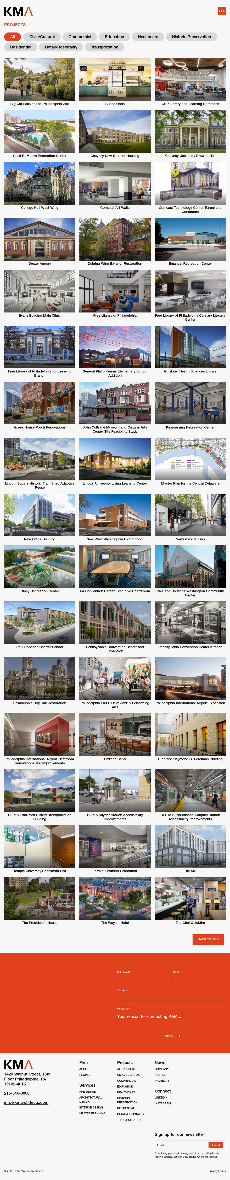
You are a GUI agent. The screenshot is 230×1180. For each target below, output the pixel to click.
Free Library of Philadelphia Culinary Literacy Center (190, 317)
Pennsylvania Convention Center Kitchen (190, 647)
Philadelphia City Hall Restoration (39, 703)
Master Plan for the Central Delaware (190, 483)
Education (114, 36)
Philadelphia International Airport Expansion (190, 703)
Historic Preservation (191, 36)
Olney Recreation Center (39, 591)
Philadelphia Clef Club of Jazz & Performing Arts (115, 705)
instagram (163, 1103)
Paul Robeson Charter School (39, 647)
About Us (86, 1069)
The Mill (190, 871)
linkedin (161, 1097)
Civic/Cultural (42, 36)
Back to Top (208, 939)
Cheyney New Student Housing (115, 156)
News (160, 1062)
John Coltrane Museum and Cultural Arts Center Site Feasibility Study (115, 429)
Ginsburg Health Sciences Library (190, 371)
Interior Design (91, 1107)
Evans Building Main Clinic (40, 315)
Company (123, 990)
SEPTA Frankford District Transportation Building (39, 817)
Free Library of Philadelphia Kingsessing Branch (39, 373)
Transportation (104, 47)
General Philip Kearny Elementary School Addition (115, 373)
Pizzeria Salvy (115, 759)
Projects (125, 1062)
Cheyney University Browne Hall (190, 156)
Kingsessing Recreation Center (190, 427)
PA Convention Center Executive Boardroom (115, 591)
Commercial (80, 36)
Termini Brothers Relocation (115, 871)
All (12, 36)
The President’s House (39, 923)
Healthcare (148, 36)
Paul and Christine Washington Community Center (190, 593)
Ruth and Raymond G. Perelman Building (190, 759)
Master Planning (92, 1113)
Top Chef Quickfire (190, 923)
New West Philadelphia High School (115, 539)
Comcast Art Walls (115, 208)
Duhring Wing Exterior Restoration (115, 263)
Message (123, 1008)
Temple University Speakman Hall (39, 871)
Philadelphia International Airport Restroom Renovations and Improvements (39, 761)
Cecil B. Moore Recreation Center (39, 156)
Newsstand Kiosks (190, 539)
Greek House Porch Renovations (39, 427)
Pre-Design (87, 1091)
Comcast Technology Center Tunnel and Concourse (190, 210)
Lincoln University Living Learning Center (115, 483)
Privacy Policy (217, 1171)
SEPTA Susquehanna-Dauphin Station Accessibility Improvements (190, 817)
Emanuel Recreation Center (190, 263)
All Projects (127, 1069)
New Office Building (39, 539)
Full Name (125, 972)
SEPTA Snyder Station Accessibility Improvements (115, 817)
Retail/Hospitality (61, 47)
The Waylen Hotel (115, 923)
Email (177, 972)
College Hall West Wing (39, 208)
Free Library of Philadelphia (115, 315)
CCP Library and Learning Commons (190, 104)
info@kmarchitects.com (26, 1102)
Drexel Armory (40, 263)
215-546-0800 (17, 1093)
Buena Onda (115, 104)
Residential (20, 47)
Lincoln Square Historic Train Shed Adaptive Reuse (39, 485)
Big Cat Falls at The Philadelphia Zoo (39, 104)
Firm (83, 1062)
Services (87, 1085)
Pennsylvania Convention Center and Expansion (115, 649)
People (84, 1075)
